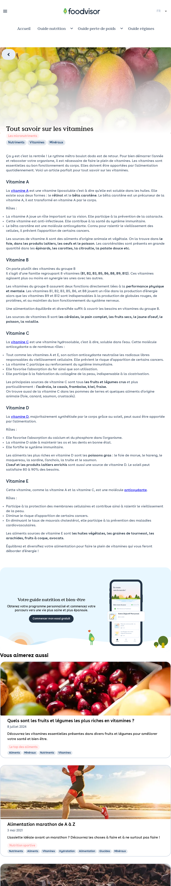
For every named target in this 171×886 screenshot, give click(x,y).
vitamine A (20, 191)
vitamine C (20, 342)
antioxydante (135, 490)
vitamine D (20, 417)
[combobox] (162, 11)
